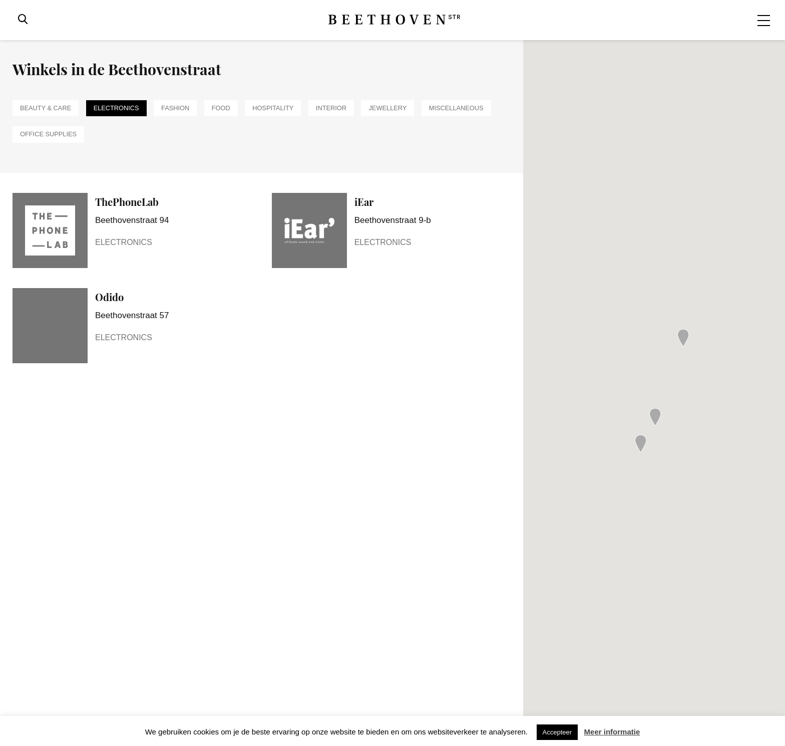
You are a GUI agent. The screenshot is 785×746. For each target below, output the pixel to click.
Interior (331, 108)
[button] (641, 443)
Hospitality (272, 108)
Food (221, 108)
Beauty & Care (45, 108)
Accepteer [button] (557, 732)
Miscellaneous (456, 108)
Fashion (175, 108)
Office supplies (48, 134)
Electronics (116, 108)
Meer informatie (612, 731)
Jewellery (387, 108)
